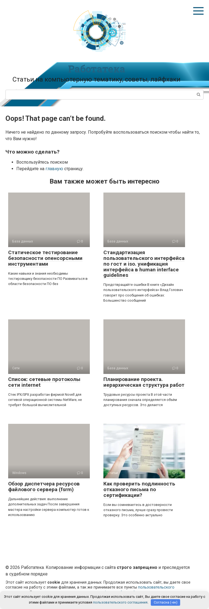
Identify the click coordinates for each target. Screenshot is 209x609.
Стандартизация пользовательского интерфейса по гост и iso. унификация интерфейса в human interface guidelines (144, 263)
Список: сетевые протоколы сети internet (44, 382)
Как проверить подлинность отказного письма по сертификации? (139, 489)
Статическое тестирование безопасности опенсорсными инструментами (45, 258)
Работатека (96, 68)
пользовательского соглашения (120, 602)
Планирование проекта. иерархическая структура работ (144, 382)
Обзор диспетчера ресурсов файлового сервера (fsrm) (44, 487)
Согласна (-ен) (165, 602)
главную (54, 168)
